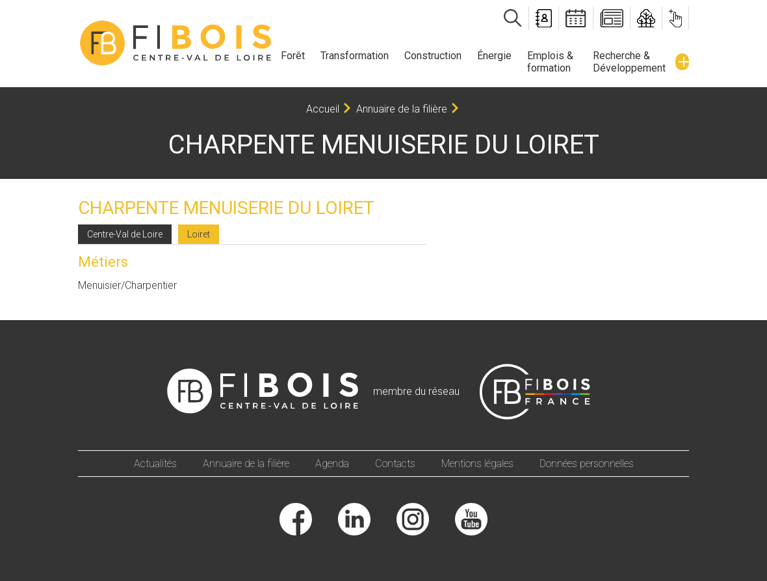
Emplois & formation (550, 61)
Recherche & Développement (629, 61)
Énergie (494, 55)
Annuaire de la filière (401, 109)
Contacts (395, 463)
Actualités (155, 463)
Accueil (322, 109)
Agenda (332, 463)
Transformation (354, 55)
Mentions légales (477, 463)
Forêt (293, 55)
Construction (433, 55)
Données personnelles (587, 463)
